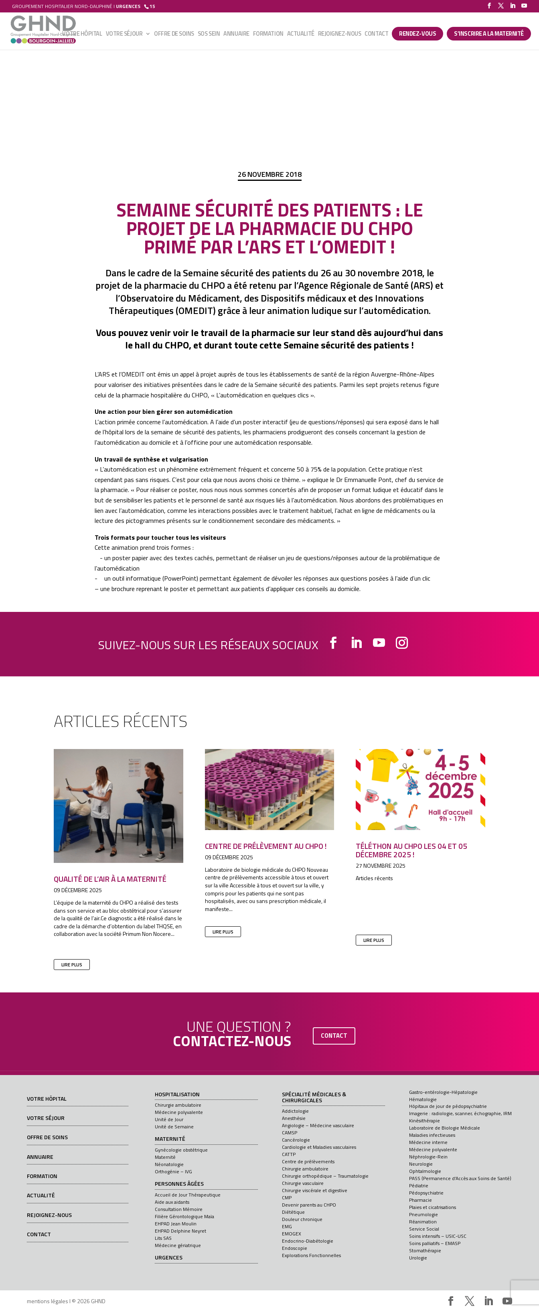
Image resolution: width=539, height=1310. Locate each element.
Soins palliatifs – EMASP (434, 1243)
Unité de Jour (169, 1119)
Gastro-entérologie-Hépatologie (443, 1092)
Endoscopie (294, 1248)
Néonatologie (169, 1164)
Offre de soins (174, 34)
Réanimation (423, 1221)
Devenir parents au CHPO (309, 1204)
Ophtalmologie (425, 1171)
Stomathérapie (425, 1250)
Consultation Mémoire (179, 1209)
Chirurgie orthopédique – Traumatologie (325, 1175)
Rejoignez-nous (339, 34)
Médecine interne (428, 1142)
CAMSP (289, 1132)
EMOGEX (291, 1233)
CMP (287, 1197)
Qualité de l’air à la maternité (110, 879)
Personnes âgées (179, 1184)
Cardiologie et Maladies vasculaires (319, 1147)
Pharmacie (420, 1200)
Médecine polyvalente (179, 1112)
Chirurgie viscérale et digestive (314, 1190)
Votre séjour (124, 34)
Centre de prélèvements (308, 1161)
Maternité (170, 1139)
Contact (376, 34)
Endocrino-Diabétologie (307, 1240)
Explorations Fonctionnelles (311, 1255)
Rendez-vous (417, 34)
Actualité (300, 34)
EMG (287, 1226)
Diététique (293, 1212)
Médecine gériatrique (178, 1245)
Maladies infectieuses (432, 1135)
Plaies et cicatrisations (432, 1207)
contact (334, 1035)
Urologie (418, 1257)
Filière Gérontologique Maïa (184, 1216)
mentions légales (47, 1301)
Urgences (168, 1257)
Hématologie (423, 1099)
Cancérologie (296, 1139)
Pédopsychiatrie (426, 1192)
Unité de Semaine (174, 1126)
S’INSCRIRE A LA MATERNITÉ (489, 34)
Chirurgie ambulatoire (178, 1105)
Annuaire (236, 34)
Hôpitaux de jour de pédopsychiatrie (448, 1106)
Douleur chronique (302, 1219)
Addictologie (295, 1111)
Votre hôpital (82, 34)
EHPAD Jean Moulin (176, 1223)
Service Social (424, 1228)
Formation (268, 34)
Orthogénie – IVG (173, 1171)
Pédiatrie (418, 1185)
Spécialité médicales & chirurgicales (314, 1097)
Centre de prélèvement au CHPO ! (266, 846)
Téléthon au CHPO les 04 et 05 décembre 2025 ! (411, 850)
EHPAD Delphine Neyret (180, 1230)
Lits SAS (163, 1238)
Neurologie (421, 1163)
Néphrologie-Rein (428, 1156)
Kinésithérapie (424, 1120)
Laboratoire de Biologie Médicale (444, 1127)
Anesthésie (294, 1118)
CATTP (289, 1154)
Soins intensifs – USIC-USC (437, 1236)
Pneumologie (423, 1214)
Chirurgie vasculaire (303, 1183)
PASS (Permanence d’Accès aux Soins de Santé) (460, 1178)
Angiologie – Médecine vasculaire (318, 1125)
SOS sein (209, 34)
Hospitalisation (177, 1094)
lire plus (71, 964)
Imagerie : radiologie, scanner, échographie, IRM (460, 1113)
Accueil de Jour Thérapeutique (188, 1194)
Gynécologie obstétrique (181, 1149)
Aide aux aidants (172, 1202)
